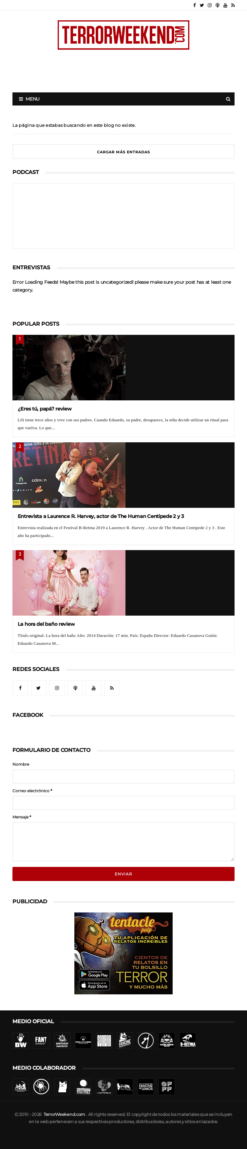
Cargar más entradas (123, 152)
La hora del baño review (46, 624)
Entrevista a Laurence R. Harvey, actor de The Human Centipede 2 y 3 (101, 516)
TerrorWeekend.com (64, 1114)
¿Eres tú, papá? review (45, 408)
